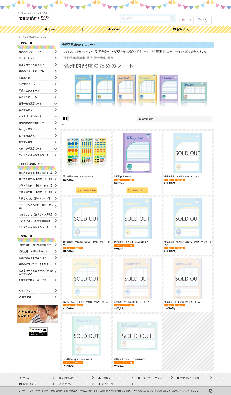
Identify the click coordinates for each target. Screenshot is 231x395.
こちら (195, 390)
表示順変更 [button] (146, 118)
